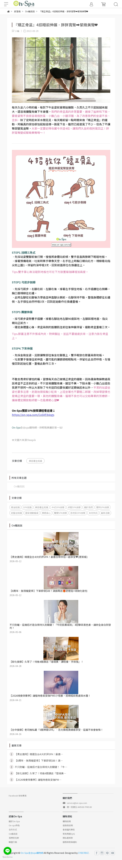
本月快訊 (93, 512)
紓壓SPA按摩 (74, 507)
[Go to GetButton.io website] (7, 857)
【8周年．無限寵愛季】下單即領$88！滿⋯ (36, 760)
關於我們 (88, 507)
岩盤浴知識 (16, 512)
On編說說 (19, 486)
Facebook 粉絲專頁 (18, 795)
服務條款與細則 (70, 842)
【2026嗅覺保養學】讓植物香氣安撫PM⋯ (35, 780)
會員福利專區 (69, 829)
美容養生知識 (35, 460)
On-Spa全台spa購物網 (32, 852)
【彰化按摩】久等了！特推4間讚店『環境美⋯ (38, 773)
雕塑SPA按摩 (60, 512)
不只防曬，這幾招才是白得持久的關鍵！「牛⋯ (38, 767)
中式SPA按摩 (58, 507)
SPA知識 (27, 507)
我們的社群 (14, 837)
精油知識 (15, 507)
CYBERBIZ (83, 852)
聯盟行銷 (13, 842)
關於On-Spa (14, 821)
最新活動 (105, 512)
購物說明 (67, 821)
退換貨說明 (68, 825)
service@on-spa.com (77, 802)
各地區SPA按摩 (77, 512)
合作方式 (13, 829)
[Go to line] (7, 851)
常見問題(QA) (69, 833)
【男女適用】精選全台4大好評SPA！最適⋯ (36, 754)
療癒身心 (46, 512)
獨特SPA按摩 (102, 507)
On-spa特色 (14, 825)
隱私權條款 (68, 837)
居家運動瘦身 (31, 512)
